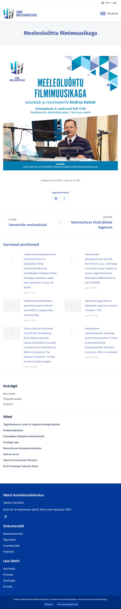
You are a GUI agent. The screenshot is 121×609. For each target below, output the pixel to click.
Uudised (8, 404)
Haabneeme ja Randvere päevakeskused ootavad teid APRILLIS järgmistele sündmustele (38, 308)
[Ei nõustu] (117, 602)
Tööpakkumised (12, 398)
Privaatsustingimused (68, 604)
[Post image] (11, 259)
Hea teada (57, 180)
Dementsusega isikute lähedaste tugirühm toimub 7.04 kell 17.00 (101, 305)
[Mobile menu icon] (109, 13)
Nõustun (49, 604)
